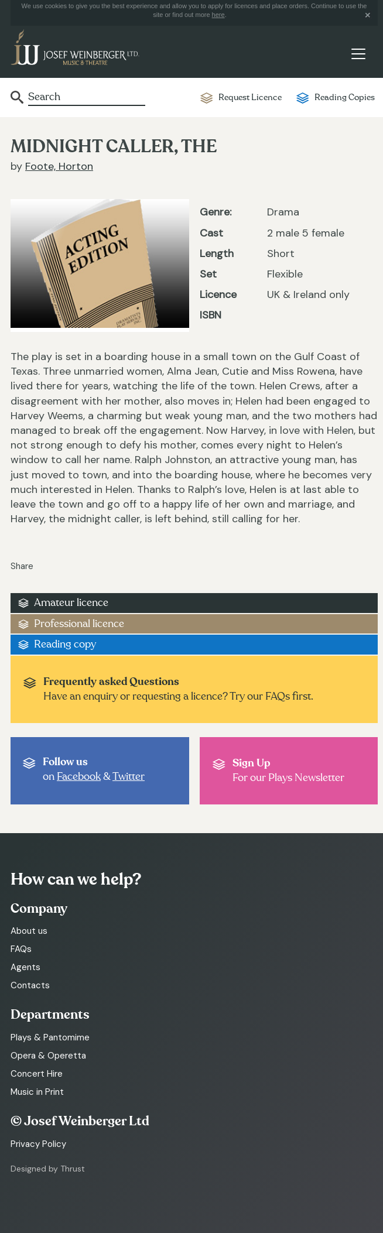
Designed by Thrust (48, 1168)
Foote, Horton (59, 166)
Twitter (128, 776)
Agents (25, 967)
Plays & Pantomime (50, 1037)
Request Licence (250, 97)
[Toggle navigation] (358, 54)
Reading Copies (344, 97)
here (218, 14)
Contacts (30, 985)
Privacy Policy (38, 1144)
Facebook (79, 776)
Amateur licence (71, 602)
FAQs (21, 949)
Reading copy (65, 644)
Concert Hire (37, 1074)
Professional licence (79, 624)
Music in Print (37, 1092)
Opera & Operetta (48, 1055)
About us (29, 931)
